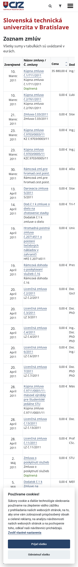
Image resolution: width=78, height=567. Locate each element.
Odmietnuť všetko (39, 554)
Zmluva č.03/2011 (36, 114)
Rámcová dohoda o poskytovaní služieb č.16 (36, 269)
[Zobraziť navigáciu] (70, 6)
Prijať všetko (39, 544)
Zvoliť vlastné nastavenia (24, 533)
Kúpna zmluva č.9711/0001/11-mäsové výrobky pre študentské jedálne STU (35, 395)
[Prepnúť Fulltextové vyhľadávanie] (50, 6)
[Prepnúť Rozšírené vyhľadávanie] (60, 6)
